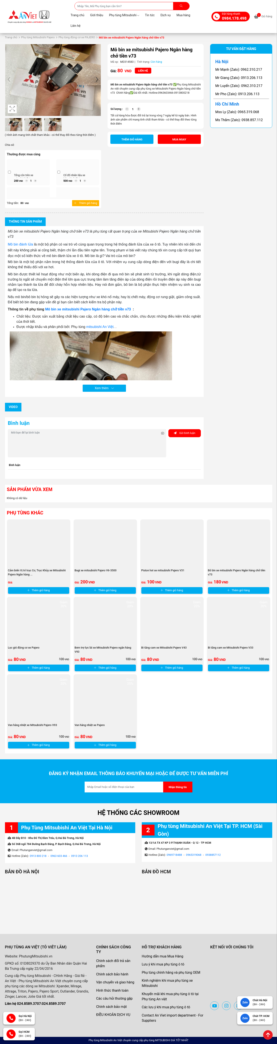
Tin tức (150, 15)
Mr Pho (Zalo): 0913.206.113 (237, 94)
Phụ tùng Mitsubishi (124, 15)
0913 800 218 (38, 856)
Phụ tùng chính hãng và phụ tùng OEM (171, 972)
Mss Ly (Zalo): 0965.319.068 (237, 112)
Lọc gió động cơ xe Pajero (24, 647)
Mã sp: (114, 61)
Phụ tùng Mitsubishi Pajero (38, 37)
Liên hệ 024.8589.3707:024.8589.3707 (35, 1004)
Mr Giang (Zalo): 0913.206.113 (238, 78)
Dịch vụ (166, 15)
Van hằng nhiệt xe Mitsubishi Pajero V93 (32, 725)
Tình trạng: (143, 61)
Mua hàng (183, 15)
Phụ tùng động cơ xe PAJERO (76, 37)
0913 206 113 (79, 856)
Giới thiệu (96, 15)
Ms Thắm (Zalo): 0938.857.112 (239, 120)
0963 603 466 (58, 856)
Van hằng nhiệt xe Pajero (90, 725)
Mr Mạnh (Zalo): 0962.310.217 (238, 69)
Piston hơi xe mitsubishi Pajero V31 (162, 570)
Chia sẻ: (9, 144)
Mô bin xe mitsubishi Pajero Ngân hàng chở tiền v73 (88, 309)
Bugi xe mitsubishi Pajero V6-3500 (96, 570)
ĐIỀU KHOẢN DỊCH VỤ (113, 1015)
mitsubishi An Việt (100, 327)
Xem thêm (104, 388)
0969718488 (174, 854)
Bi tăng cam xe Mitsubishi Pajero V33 (230, 647)
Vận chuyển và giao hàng (115, 982)
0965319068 (193, 854)
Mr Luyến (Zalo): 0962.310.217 (239, 86)
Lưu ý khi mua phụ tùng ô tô (163, 964)
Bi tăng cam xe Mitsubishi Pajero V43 (164, 647)
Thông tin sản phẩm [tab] (25, 221)
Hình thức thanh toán (112, 990)
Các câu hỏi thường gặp (114, 998)
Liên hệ (76, 26)
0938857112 (213, 854)
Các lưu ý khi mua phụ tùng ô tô (166, 1007)
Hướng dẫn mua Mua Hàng (162, 956)
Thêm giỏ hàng (85, 203)
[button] (97, 80)
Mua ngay (179, 139)
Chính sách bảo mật (111, 1007)
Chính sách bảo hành (112, 974)
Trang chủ (77, 15)
